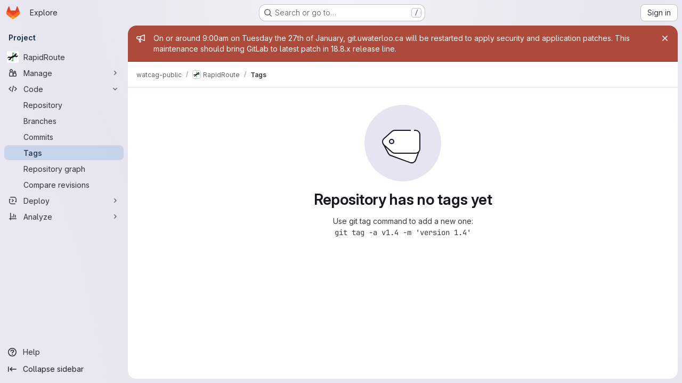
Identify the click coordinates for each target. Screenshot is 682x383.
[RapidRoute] (64, 56)
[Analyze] (64, 216)
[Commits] (64, 136)
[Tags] (64, 152)
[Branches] (64, 120)
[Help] (64, 352)
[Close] (665, 38)
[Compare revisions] (64, 184)
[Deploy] (64, 200)
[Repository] (64, 104)
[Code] (64, 88)
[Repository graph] (64, 168)
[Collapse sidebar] (64, 369)
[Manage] (64, 72)
